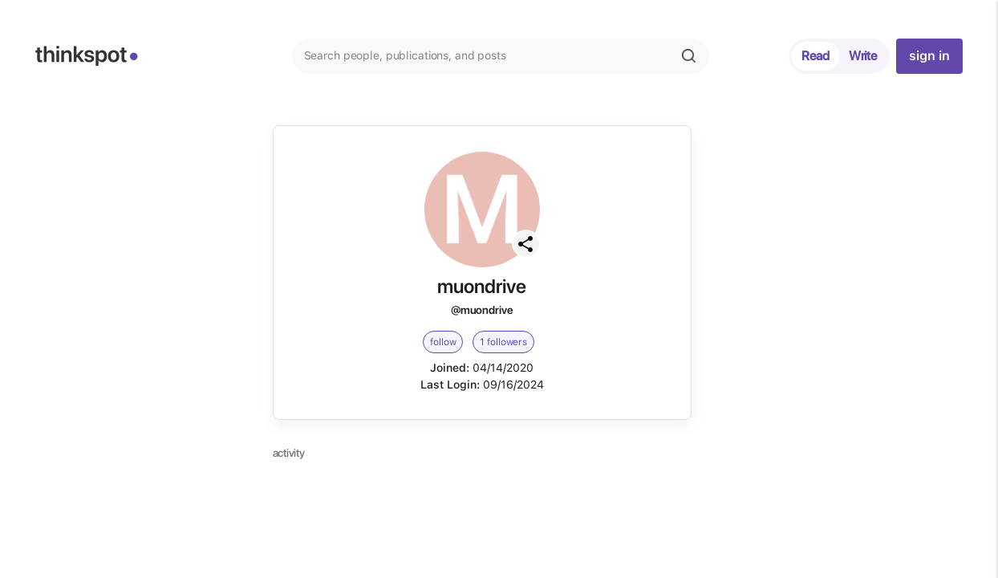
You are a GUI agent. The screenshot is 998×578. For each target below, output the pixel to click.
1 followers (503, 342)
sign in (929, 55)
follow (443, 342)
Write (863, 55)
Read (815, 55)
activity (289, 452)
